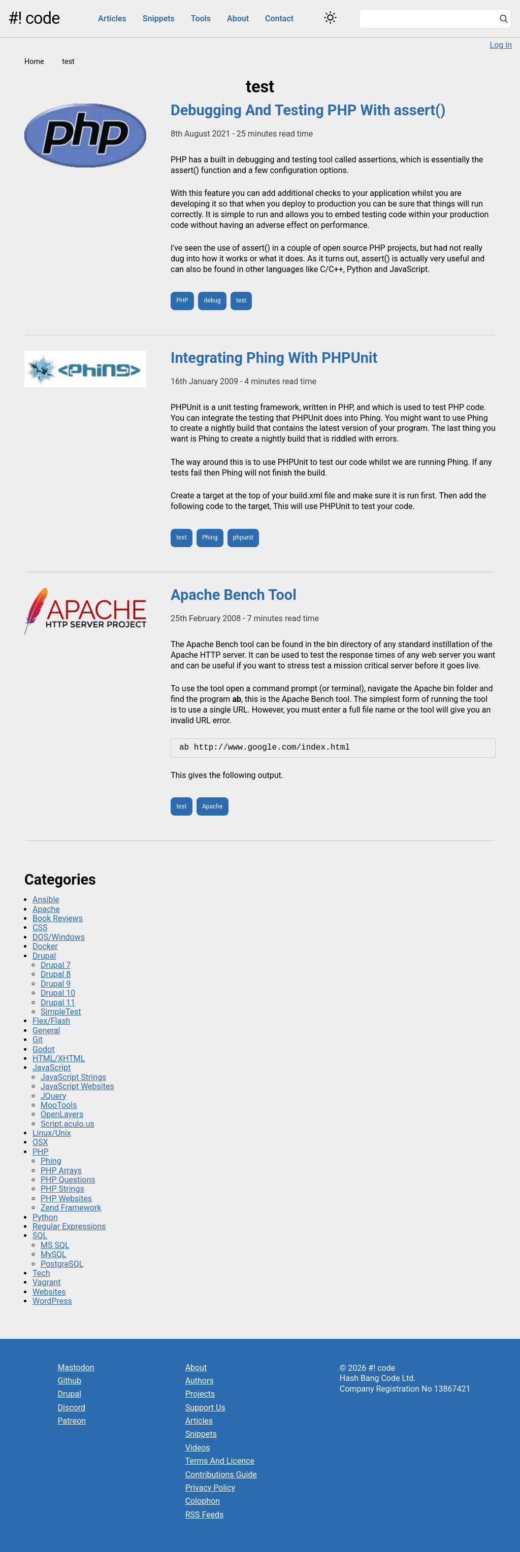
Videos (197, 1448)
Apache (212, 806)
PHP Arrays (61, 1170)
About (238, 18)
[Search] (504, 20)
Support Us (205, 1407)
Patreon (72, 1421)
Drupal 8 (56, 974)
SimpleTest (61, 1012)
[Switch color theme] (330, 17)
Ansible (45, 899)
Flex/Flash (51, 1021)
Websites (49, 1292)
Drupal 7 (56, 965)
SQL (39, 1235)
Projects (200, 1394)
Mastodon (76, 1367)
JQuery (53, 1096)
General (46, 1030)
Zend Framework (71, 1207)
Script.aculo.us (67, 1124)
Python (45, 1217)
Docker (45, 946)
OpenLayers (62, 1114)
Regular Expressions (69, 1226)
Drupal (44, 956)
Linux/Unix (51, 1133)
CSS (39, 927)
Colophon (202, 1501)
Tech (41, 1273)
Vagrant (46, 1282)
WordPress (52, 1301)
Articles (112, 18)
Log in (501, 45)
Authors (199, 1381)
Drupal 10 (58, 993)
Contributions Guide (221, 1474)
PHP (182, 300)
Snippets (159, 18)
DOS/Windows (58, 937)
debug (212, 300)
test (241, 300)
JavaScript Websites (77, 1086)
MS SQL (55, 1245)
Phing (209, 537)
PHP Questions (68, 1180)
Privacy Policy (210, 1488)
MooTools (59, 1105)
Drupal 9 (56, 984)
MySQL (54, 1254)
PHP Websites (66, 1198)
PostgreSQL (62, 1264)
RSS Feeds (204, 1515)
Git (37, 1039)
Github (70, 1381)
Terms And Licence (219, 1461)
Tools (201, 18)
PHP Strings (62, 1189)
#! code (34, 18)
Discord (71, 1407)
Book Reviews (57, 918)
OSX (40, 1142)
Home (34, 61)
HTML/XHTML (58, 1058)
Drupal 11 (58, 1002)
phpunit (243, 537)
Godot (43, 1049)
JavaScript (51, 1067)
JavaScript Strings (73, 1077)
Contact (279, 18)
